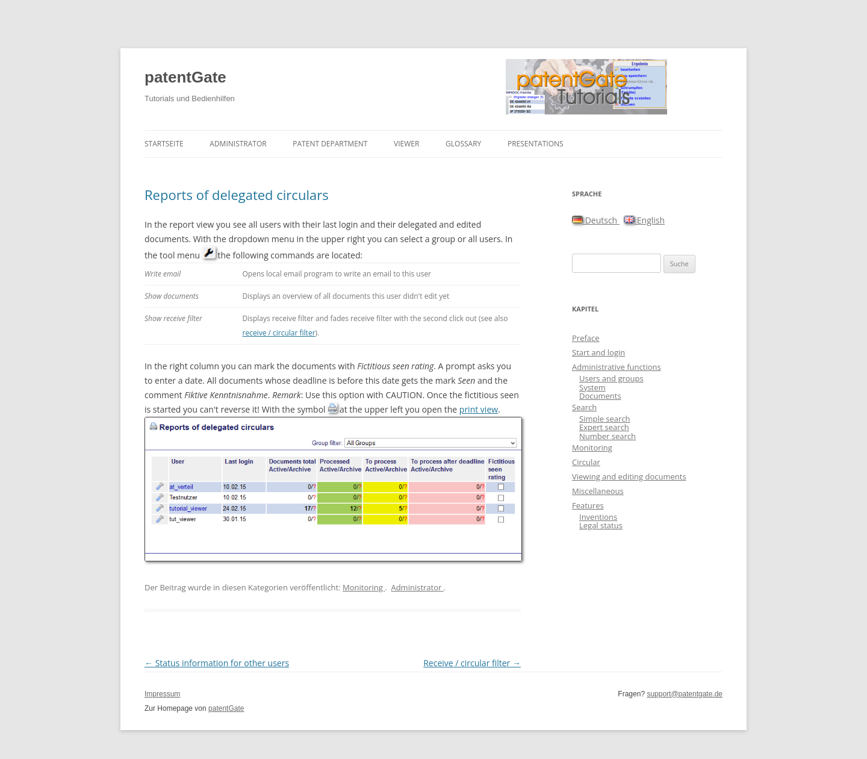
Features (588, 505)
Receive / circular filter (472, 663)
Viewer (406, 144)
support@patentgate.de (684, 694)
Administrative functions (616, 366)
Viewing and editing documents (629, 476)
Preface (586, 338)
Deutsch (596, 220)
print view (478, 409)
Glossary (463, 144)
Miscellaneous (598, 491)
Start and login (598, 352)
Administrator (238, 144)
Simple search (604, 418)
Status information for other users (216, 663)
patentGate (185, 77)
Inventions (598, 516)
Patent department (330, 144)
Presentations (536, 144)
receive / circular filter (278, 333)
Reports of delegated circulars (236, 195)
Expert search (604, 427)
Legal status (601, 525)
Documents (600, 395)
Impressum (162, 694)
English (644, 220)
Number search (607, 436)
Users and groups (611, 378)
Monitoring (364, 587)
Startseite (164, 144)
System (592, 387)
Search (584, 407)
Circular (586, 462)
